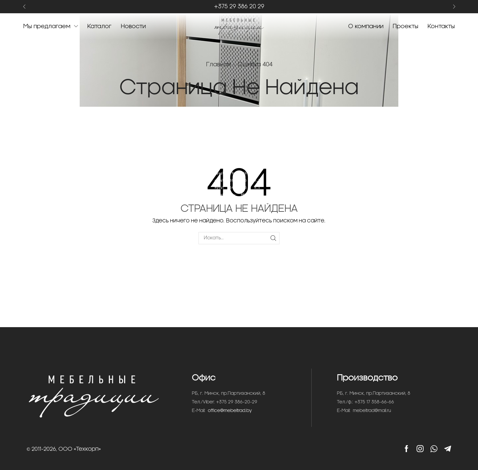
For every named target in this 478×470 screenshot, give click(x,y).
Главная (218, 64)
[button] (24, 7)
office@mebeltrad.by (230, 411)
